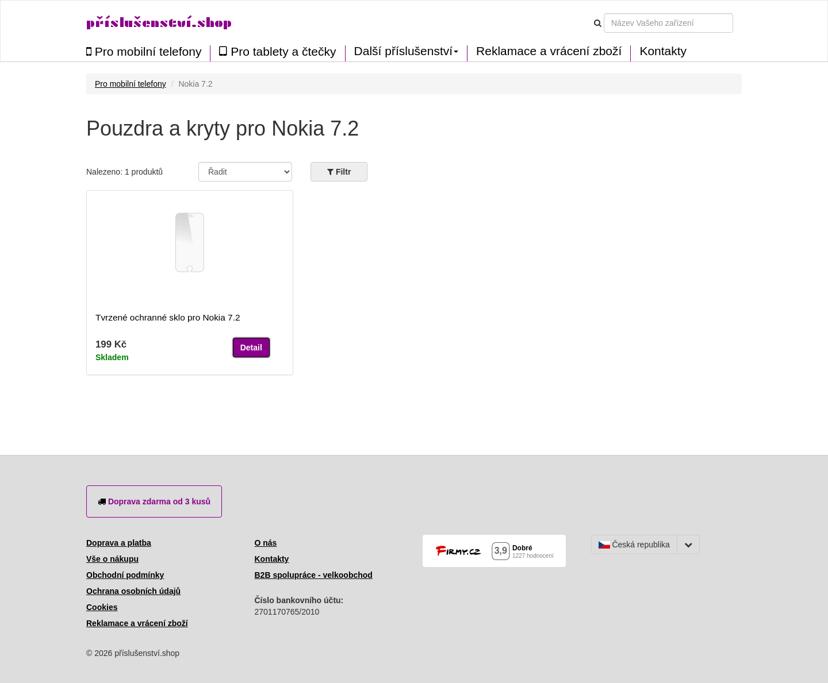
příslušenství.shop (159, 22)
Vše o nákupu (112, 559)
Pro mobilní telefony (143, 51)
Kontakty (663, 51)
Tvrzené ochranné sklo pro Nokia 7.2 (167, 317)
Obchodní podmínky (125, 575)
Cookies (101, 607)
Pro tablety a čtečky (277, 51)
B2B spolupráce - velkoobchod (314, 575)
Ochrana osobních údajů (133, 591)
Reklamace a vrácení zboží (549, 51)
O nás (266, 542)
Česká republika (634, 544)
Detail (251, 347)
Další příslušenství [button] (406, 51)
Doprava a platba (118, 542)
